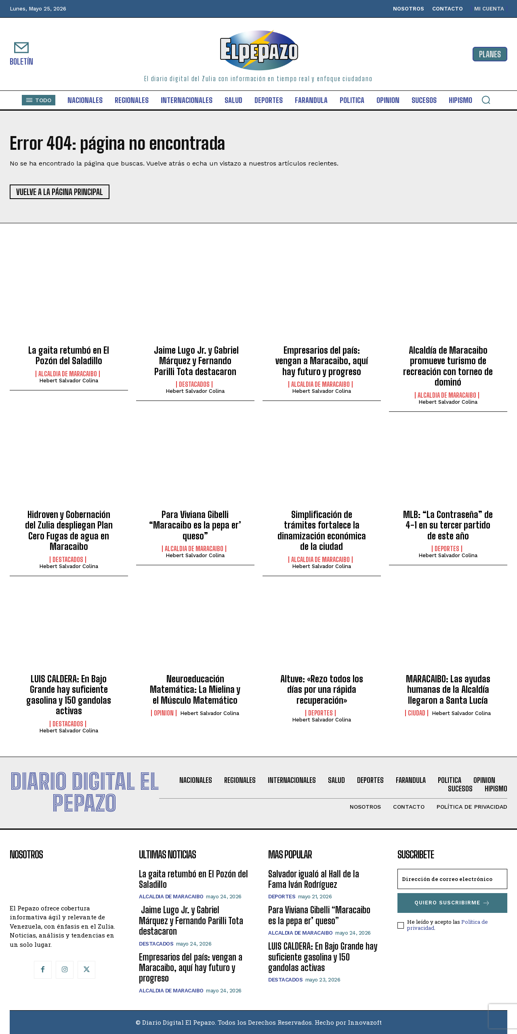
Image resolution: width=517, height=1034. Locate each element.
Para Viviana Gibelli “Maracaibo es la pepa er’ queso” (195, 525)
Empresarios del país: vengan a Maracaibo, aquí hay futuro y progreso (321, 361)
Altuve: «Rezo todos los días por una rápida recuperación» (321, 689)
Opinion (164, 713)
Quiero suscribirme (452, 903)
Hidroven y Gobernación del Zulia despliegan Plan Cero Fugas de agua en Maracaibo (69, 530)
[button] (486, 99)
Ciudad (416, 713)
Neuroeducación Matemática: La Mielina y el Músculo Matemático (195, 689)
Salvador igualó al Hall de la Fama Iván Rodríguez (313, 879)
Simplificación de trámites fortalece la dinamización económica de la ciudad (321, 530)
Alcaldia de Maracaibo (67, 374)
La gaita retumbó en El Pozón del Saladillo (68, 355)
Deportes (447, 548)
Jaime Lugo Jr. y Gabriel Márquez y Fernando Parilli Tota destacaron (195, 361)
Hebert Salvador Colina (68, 381)
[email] (452, 879)
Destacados (194, 384)
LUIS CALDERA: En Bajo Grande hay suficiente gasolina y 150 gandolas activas (68, 694)
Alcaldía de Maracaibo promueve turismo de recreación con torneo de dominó (448, 366)
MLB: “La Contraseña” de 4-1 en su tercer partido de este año (448, 525)
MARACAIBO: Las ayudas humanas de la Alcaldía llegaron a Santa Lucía (448, 689)
